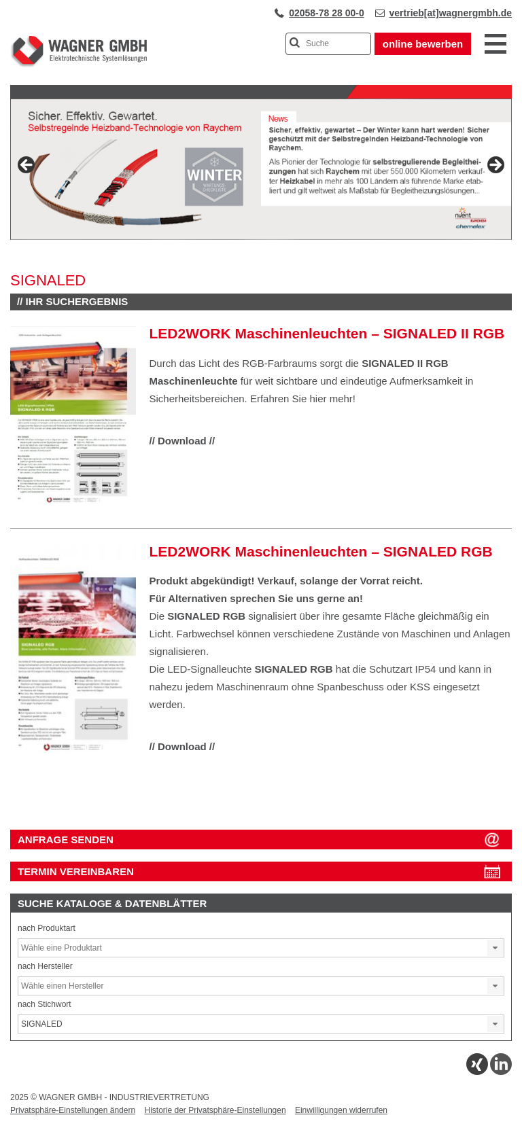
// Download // (182, 440)
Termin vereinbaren (76, 871)
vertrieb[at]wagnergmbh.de (450, 12)
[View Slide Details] (261, 169)
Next (495, 166)
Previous (27, 166)
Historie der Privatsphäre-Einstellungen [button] (214, 1110)
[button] (495, 948)
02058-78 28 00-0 (326, 12)
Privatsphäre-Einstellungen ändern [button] (72, 1110)
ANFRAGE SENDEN (66, 839)
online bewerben (423, 44)
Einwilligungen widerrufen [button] (341, 1110)
